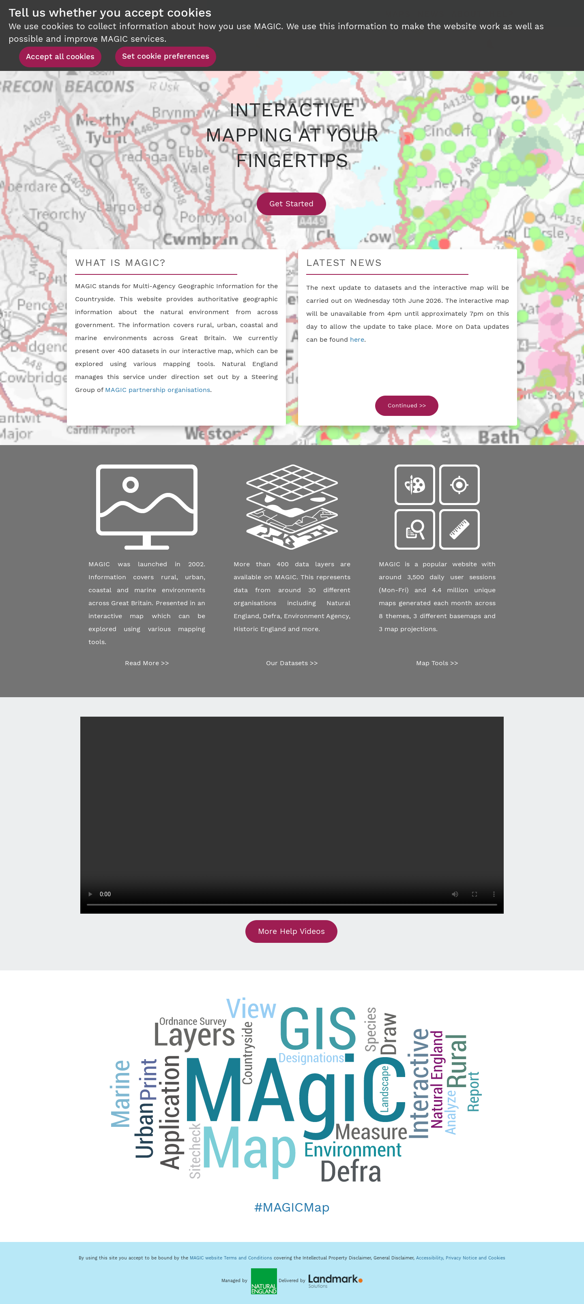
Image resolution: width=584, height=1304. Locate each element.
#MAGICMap (292, 1207)
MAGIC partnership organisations (157, 390)
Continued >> (407, 405)
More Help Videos (291, 931)
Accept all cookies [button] (60, 56)
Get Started (297, 203)
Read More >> (147, 663)
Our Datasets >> (292, 663)
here (357, 339)
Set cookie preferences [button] (165, 56)
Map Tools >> (437, 663)
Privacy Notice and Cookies (475, 1258)
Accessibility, (431, 1258)
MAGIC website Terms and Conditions (231, 1258)
